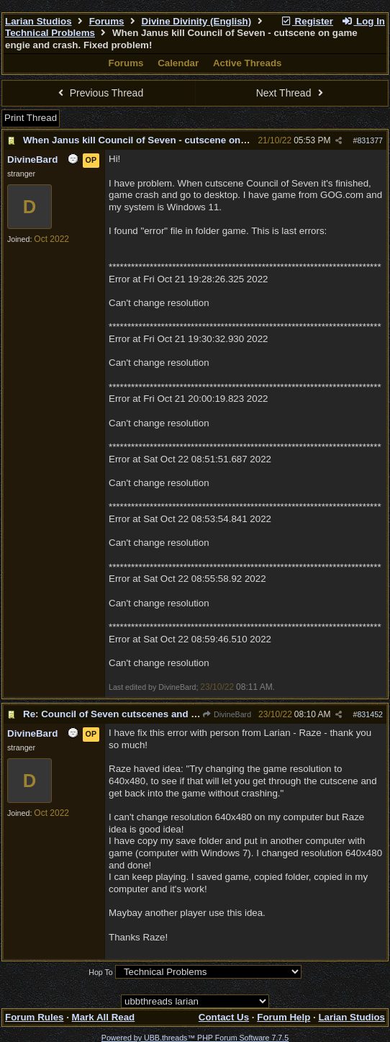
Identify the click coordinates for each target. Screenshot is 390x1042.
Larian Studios (38, 21)
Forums (106, 21)
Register (306, 21)
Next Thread (291, 93)
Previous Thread (98, 93)
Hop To (101, 972)
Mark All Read (103, 1017)
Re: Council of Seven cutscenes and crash (120, 714)
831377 (370, 140)
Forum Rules (34, 1017)
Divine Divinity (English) (197, 21)
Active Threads (247, 63)
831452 (370, 714)
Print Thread (30, 117)
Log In (363, 21)
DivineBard (226, 714)
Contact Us (224, 1017)
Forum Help (283, 1017)
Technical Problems (50, 32)
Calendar (178, 63)
